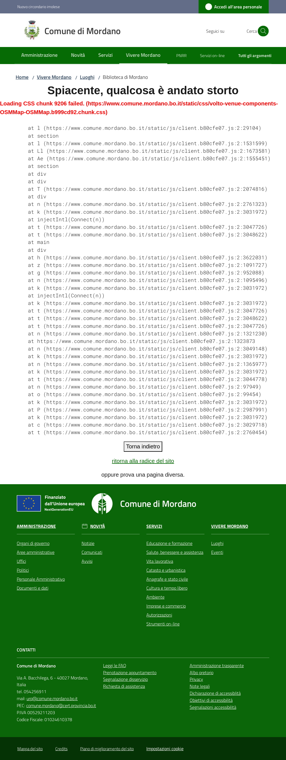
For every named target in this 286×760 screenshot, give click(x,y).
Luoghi (87, 77)
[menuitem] (39, 55)
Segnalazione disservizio (125, 679)
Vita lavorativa (159, 561)
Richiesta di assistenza (124, 686)
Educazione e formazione (169, 543)
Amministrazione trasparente (217, 665)
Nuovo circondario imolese (38, 7)
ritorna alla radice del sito (143, 461)
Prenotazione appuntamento (129, 672)
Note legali (200, 686)
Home (22, 77)
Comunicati (92, 552)
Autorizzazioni (159, 614)
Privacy (196, 679)
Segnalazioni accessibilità (213, 707)
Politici (23, 570)
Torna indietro (143, 446)
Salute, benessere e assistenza (174, 552)
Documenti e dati (32, 588)
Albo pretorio (201, 672)
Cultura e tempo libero (166, 588)
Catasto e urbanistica (165, 570)
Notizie (88, 543)
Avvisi (87, 561)
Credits (61, 748)
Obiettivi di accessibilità (211, 700)
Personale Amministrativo (41, 579)
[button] (262, 31)
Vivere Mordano (54, 77)
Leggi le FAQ (114, 665)
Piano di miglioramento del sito (107, 748)
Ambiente (155, 597)
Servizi (154, 526)
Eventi (217, 552)
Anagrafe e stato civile (167, 579)
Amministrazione (36, 526)
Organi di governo (33, 543)
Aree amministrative (35, 552)
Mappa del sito (30, 748)
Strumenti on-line (163, 623)
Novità (97, 526)
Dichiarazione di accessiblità (215, 693)
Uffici (21, 561)
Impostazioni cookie (164, 748)
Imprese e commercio (166, 606)
